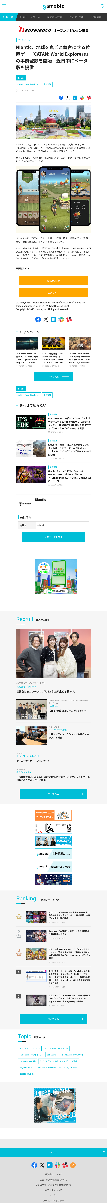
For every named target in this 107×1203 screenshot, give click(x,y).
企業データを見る (53, 537)
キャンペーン (24, 39)
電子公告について (53, 1190)
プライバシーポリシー (53, 1200)
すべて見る (53, 376)
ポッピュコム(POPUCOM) (72, 1054)
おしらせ (53, 1195)
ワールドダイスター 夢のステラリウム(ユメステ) (57, 1067)
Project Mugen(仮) (28, 1061)
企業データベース (30, 17)
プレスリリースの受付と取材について (53, 1184)
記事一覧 (8, 17)
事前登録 (47, 84)
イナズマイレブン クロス (30, 1048)
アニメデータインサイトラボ (56, 1048)
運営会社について (53, 1174)
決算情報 (96, 17)
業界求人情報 (54, 17)
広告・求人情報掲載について (53, 1179)
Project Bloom (26, 1067)
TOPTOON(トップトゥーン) (31, 1054)
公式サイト (53, 292)
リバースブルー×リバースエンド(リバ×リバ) (59, 1061)
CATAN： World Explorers (28, 84)
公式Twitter (53, 280)
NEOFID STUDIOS (27, 1074)
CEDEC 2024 (52, 1054)
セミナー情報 (76, 17)
